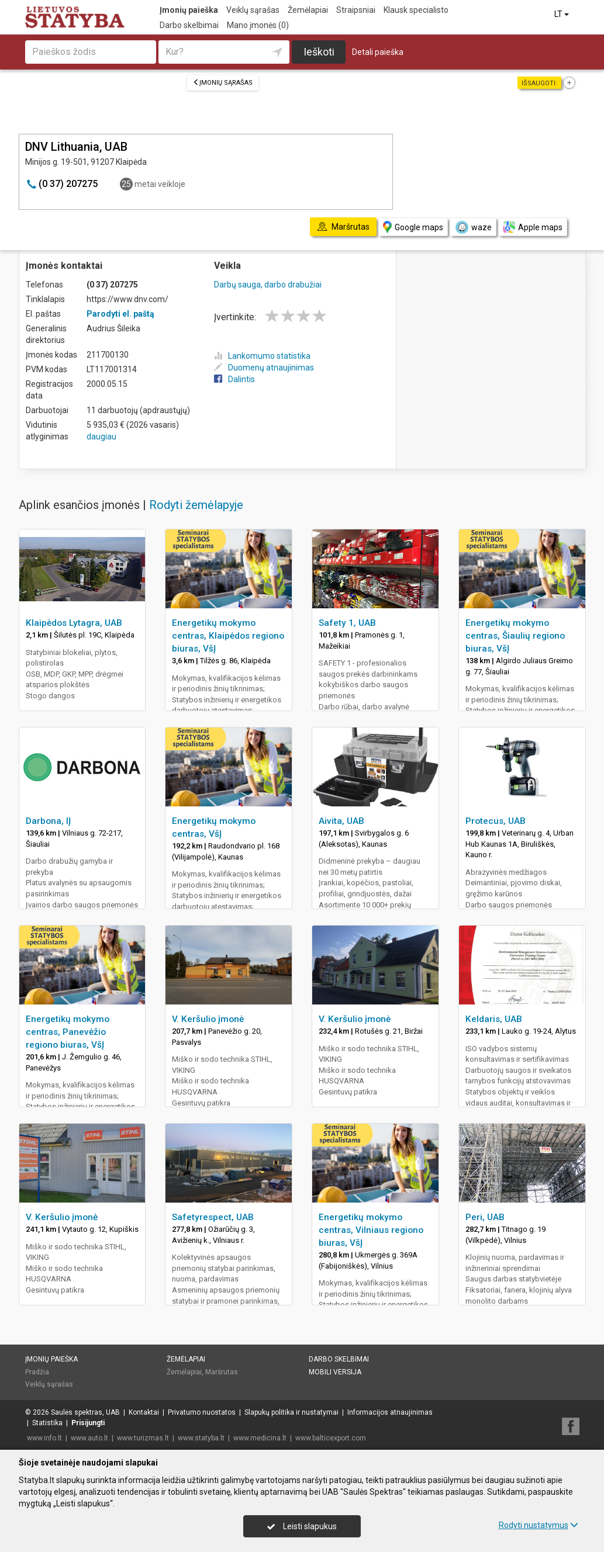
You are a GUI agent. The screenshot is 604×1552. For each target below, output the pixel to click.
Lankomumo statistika (262, 356)
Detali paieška (377, 52)
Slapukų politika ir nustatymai (291, 1412)
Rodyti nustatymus (538, 1525)
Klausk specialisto (416, 10)
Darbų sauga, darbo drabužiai (268, 284)
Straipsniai (355, 10)
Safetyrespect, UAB (213, 1217)
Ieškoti (318, 52)
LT (562, 14)
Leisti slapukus (301, 1526)
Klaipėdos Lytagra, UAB (74, 623)
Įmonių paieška (189, 10)
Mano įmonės (258, 25)
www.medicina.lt (260, 1438)
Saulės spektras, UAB (85, 1412)
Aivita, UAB (341, 821)
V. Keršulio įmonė (208, 1019)
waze (473, 227)
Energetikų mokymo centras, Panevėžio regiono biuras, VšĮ (67, 1032)
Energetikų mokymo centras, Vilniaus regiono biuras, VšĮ (371, 1230)
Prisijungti (88, 1423)
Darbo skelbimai (189, 25)
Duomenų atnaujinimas (264, 367)
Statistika (47, 1423)
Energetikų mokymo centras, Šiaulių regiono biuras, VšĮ (515, 636)
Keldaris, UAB (493, 1019)
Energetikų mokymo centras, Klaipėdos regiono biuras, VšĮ (228, 636)
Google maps (413, 227)
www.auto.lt (89, 1438)
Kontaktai (144, 1412)
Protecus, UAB (495, 821)
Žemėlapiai (308, 10)
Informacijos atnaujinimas (390, 1412)
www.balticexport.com (330, 1438)
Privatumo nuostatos (202, 1412)
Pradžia (37, 1372)
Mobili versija (335, 1372)
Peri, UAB (485, 1217)
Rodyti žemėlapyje (196, 505)
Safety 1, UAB (347, 623)
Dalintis (234, 379)
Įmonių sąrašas (223, 82)
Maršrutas (221, 1372)
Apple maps (532, 227)
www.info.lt (44, 1438)
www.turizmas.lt (143, 1438)
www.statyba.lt (201, 1438)
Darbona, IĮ (48, 821)
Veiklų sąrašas (252, 10)
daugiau (101, 436)
